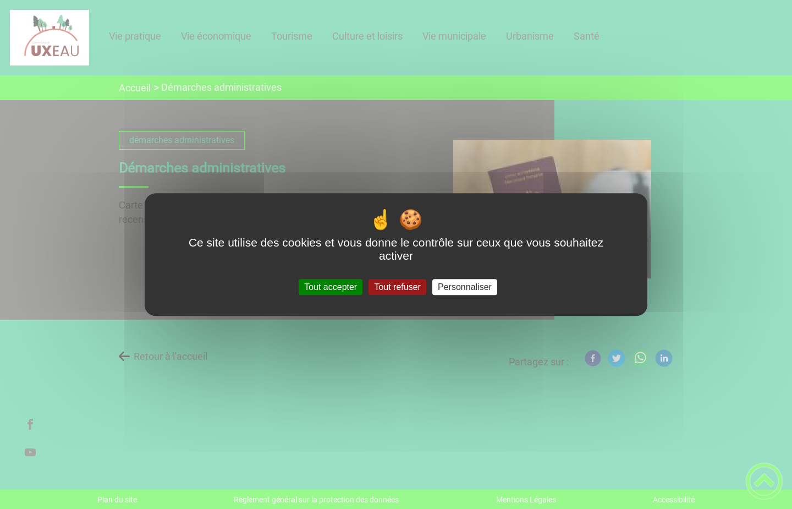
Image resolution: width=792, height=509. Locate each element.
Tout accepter (330, 287)
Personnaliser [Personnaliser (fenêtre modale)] (465, 287)
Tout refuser (397, 287)
